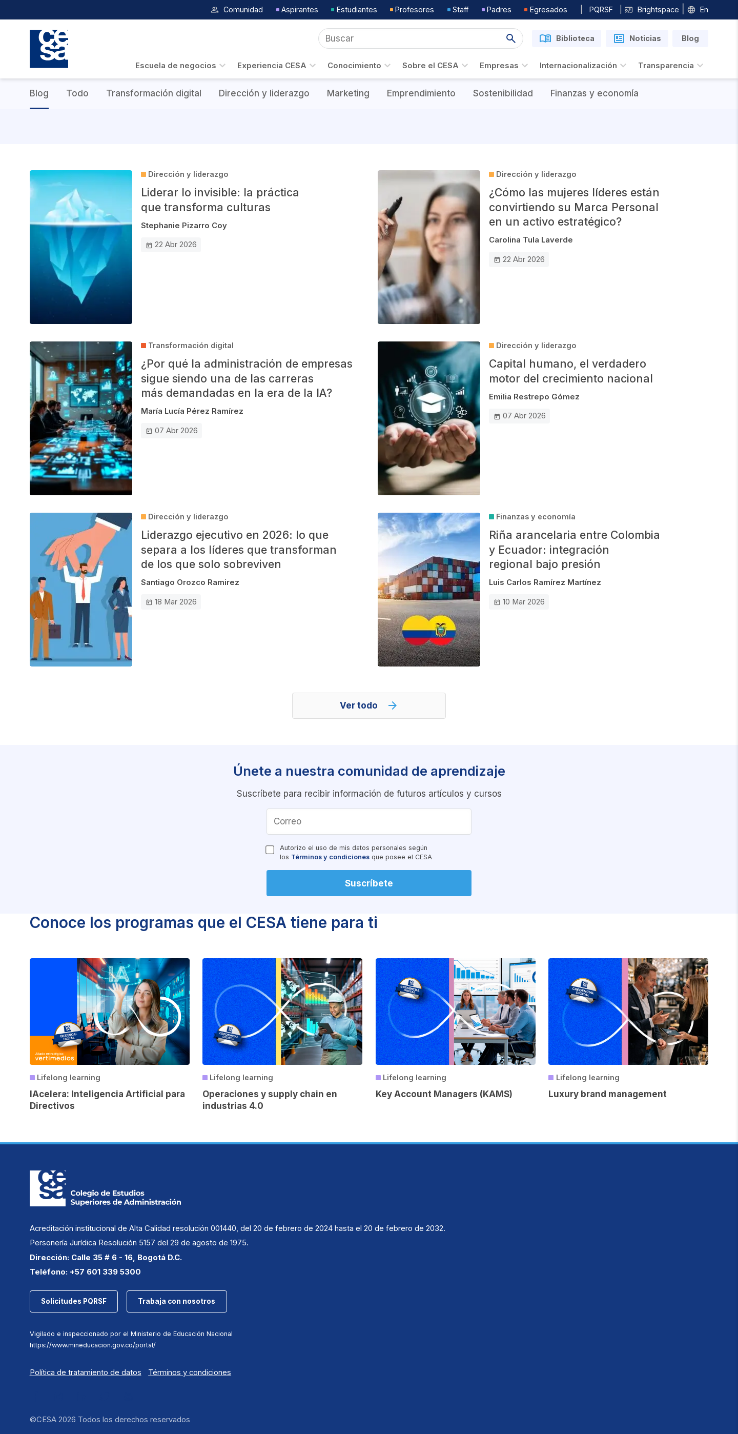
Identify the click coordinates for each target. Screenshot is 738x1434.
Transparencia (672, 65)
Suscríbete (369, 883)
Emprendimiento (421, 93)
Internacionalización (584, 65)
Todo (77, 93)
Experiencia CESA (278, 65)
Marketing (348, 93)
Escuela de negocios (182, 65)
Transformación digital (153, 93)
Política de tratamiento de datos (85, 1372)
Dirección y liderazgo (264, 93)
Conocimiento (360, 65)
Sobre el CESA (436, 65)
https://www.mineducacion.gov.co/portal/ (93, 1345)
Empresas (505, 65)
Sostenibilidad (503, 93)
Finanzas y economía (594, 93)
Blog (39, 93)
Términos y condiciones (330, 856)
